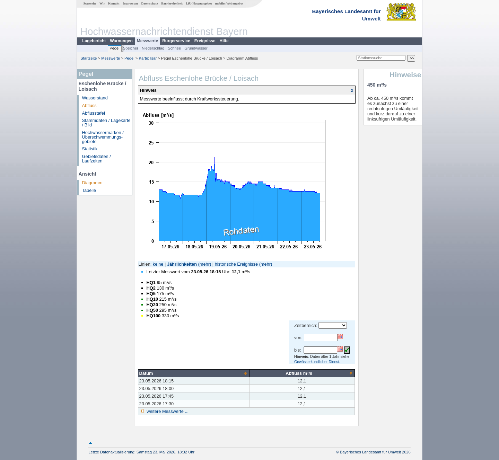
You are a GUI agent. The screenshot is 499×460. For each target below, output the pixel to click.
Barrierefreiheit (172, 3)
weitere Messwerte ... (167, 411)
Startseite (90, 3)
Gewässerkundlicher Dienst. (317, 362)
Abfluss (89, 105)
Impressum (130, 3)
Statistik (90, 148)
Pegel (115, 48)
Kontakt (114, 3)
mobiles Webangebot (229, 3)
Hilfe (224, 40)
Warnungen (121, 40)
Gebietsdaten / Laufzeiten (96, 158)
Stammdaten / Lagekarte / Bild (106, 122)
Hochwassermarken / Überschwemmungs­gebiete (103, 137)
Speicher (130, 48)
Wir (102, 3)
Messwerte (147, 40)
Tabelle (89, 190)
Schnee (174, 48)
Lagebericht (94, 40)
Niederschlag (153, 48)
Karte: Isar (148, 58)
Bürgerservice (176, 40)
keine (158, 264)
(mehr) (204, 264)
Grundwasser (196, 48)
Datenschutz (149, 3)
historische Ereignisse (236, 264)
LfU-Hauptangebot (199, 3)
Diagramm (92, 182)
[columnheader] (193, 373)
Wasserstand (95, 97)
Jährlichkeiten (182, 264)
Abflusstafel (93, 113)
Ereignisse (205, 40)
